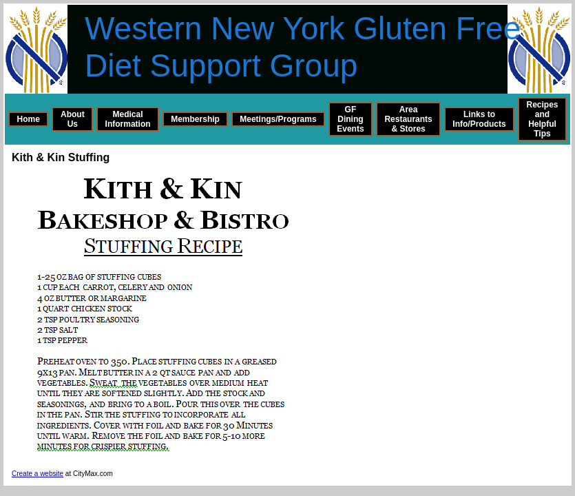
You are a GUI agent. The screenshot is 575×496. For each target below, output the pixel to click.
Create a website (37, 473)
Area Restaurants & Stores (408, 119)
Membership (195, 119)
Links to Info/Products (478, 119)
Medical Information (128, 119)
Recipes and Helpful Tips (542, 119)
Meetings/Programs (278, 119)
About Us (73, 119)
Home (28, 119)
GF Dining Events (350, 119)
